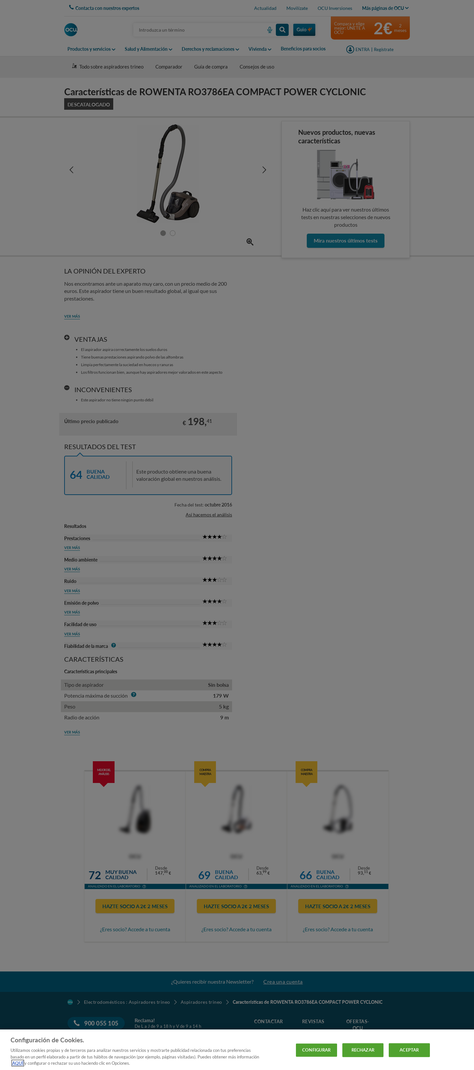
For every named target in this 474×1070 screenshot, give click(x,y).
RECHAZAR (363, 1050)
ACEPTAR (409, 1050)
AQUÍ (17, 1063)
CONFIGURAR (316, 1050)
